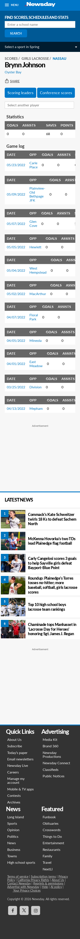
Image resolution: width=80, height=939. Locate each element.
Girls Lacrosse (35, 58)
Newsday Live (17, 765)
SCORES (11, 58)
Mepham (36, 408)
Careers (13, 772)
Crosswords (52, 830)
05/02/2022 (16, 294)
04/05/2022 (16, 340)
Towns (12, 856)
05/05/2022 (16, 247)
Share (12, 81)
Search (16, 33)
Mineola (35, 340)
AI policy (56, 887)
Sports (12, 823)
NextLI (47, 869)
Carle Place (33, 165)
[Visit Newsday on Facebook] (12, 910)
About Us (14, 739)
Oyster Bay (13, 72)
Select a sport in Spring (22, 47)
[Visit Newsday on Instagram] (35, 910)
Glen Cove (33, 223)
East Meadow (36, 364)
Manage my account (16, 780)
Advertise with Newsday (23, 887)
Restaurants (51, 849)
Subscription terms (43, 876)
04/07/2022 (16, 317)
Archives (13, 802)
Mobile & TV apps (20, 789)
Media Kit (50, 739)
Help (45, 887)
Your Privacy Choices (27, 890)
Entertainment (53, 843)
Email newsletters (20, 759)
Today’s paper (17, 753)
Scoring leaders (20, 92)
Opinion (13, 830)
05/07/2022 (16, 224)
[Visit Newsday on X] (24, 910)
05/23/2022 (16, 165)
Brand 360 (50, 746)
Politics (12, 836)
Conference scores (56, 92)
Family (47, 856)
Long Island (15, 817)
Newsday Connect (56, 763)
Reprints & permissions (48, 883)
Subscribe (14, 746)
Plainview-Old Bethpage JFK (37, 194)
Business (13, 849)
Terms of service (17, 876)
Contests (14, 795)
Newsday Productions (52, 754)
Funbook (49, 817)
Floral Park (33, 317)
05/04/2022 (16, 270)
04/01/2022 (16, 364)
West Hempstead (38, 270)
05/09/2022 (16, 194)
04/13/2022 (16, 408)
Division (35, 387)
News (11, 843)
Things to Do (52, 836)
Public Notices (53, 776)
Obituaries (50, 823)
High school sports (21, 862)
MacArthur (37, 294)
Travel (47, 862)
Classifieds (50, 769)
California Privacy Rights (33, 880)
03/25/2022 (16, 387)
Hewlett (35, 247)
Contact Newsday (19, 883)
